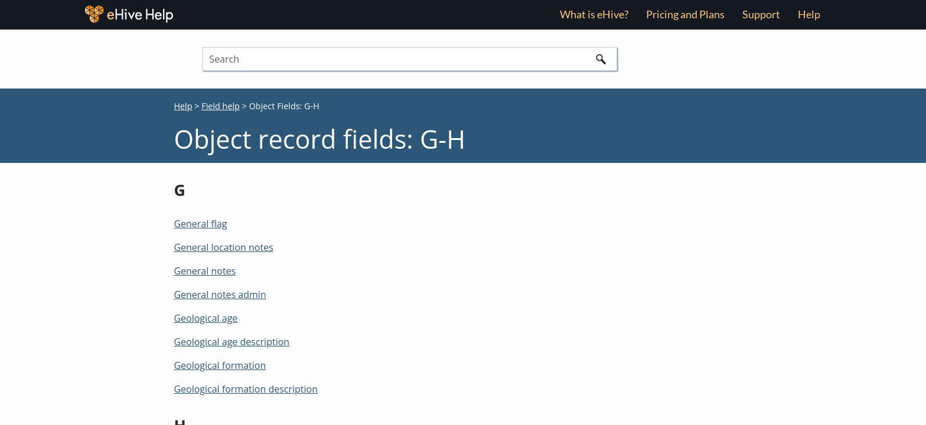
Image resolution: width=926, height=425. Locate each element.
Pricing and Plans (685, 14)
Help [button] (809, 14)
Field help (220, 106)
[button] (600, 59)
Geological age (205, 318)
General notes (205, 270)
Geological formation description (246, 388)
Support (761, 14)
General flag (200, 223)
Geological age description (231, 341)
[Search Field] (410, 59)
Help (183, 106)
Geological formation (220, 365)
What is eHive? (594, 14)
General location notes (223, 247)
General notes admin (220, 294)
